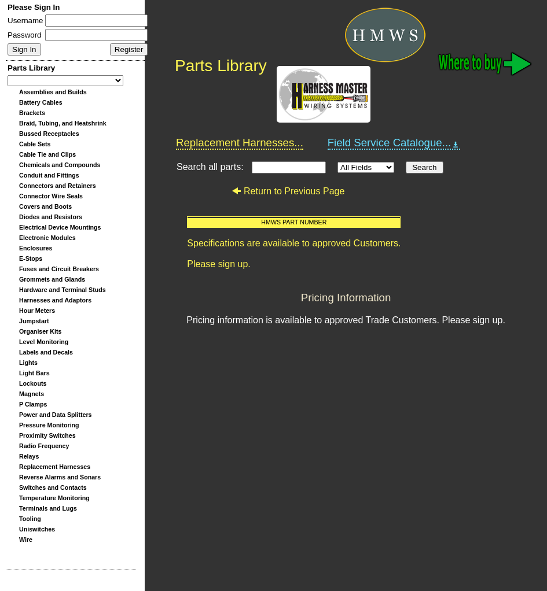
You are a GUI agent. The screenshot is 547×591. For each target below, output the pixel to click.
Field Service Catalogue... (394, 142)
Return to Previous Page (288, 191)
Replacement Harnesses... (239, 142)
